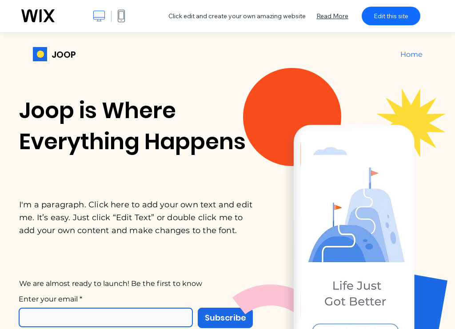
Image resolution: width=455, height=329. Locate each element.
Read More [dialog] (332, 16)
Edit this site (391, 16)
